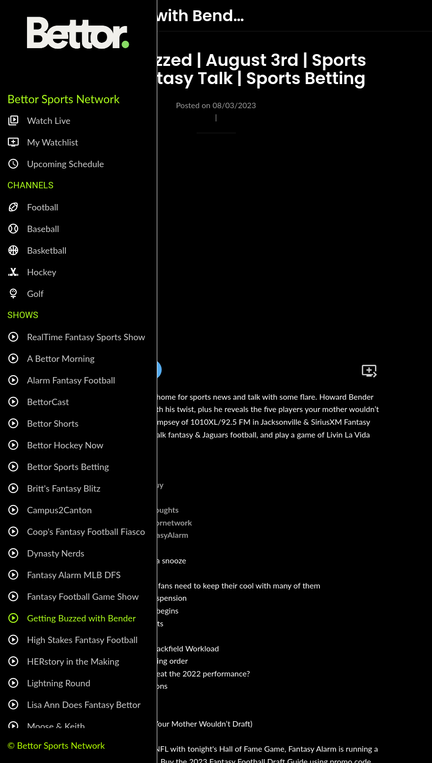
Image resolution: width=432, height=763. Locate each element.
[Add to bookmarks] (369, 370)
